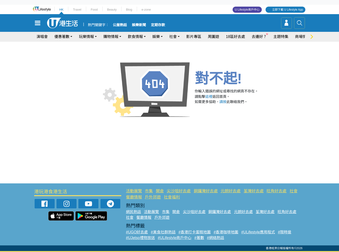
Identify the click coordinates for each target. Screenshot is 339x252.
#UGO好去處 (137, 232)
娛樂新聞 (139, 25)
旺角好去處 (276, 191)
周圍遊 (213, 37)
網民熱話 (133, 212)
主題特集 (280, 37)
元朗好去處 (231, 191)
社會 (173, 37)
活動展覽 (134, 191)
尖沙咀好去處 (179, 191)
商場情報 (302, 37)
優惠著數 (61, 37)
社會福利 (172, 197)
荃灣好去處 (254, 191)
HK (61, 9)
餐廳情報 (134, 197)
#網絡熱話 (215, 238)
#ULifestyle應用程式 (258, 232)
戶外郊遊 (153, 197)
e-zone (146, 9)
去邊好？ (259, 37)
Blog (129, 9)
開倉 (160, 191)
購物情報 (110, 37)
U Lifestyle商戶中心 (247, 9)
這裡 (208, 97)
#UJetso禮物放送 (140, 238)
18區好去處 (235, 37)
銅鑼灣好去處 (206, 191)
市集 (149, 191)
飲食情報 (135, 37)
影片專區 (193, 37)
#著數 (199, 238)
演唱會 (42, 37)
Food (94, 9)
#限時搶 (284, 232)
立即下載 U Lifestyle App (287, 9)
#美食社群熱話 (163, 232)
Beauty (112, 9)
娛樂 (156, 37)
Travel (77, 9)
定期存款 (158, 25)
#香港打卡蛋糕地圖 (194, 232)
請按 (222, 102)
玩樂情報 (86, 37)
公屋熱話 (120, 25)
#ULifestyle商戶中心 (174, 238)
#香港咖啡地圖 (226, 232)
